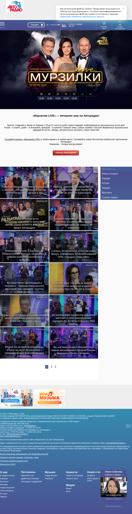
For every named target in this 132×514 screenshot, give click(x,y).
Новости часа (72, 478)
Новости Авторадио (74, 475)
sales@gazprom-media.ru (17, 434)
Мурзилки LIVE (42, 169)
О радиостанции (7, 475)
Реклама (4, 485)
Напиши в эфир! (114, 495)
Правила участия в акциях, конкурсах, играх (19, 457)
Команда (4, 478)
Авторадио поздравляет (31, 481)
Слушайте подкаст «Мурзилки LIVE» (22, 139)
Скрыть (123, 468)
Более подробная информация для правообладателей (24, 454)
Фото (68, 491)
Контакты (4, 481)
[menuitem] (10, 472)
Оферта (3, 497)
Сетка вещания (6, 491)
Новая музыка (51, 475)
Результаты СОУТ (8, 464)
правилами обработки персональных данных (82, 17)
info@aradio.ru (30, 426)
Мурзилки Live (27, 475)
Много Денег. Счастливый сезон (98, 479)
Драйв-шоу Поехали (30, 478)
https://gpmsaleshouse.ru (10, 436)
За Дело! (91, 475)
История (3, 494)
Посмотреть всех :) (113, 506)
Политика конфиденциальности (14, 461)
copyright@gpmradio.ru (115, 443)
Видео (69, 488)
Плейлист (49, 478)
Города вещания (7, 488)
